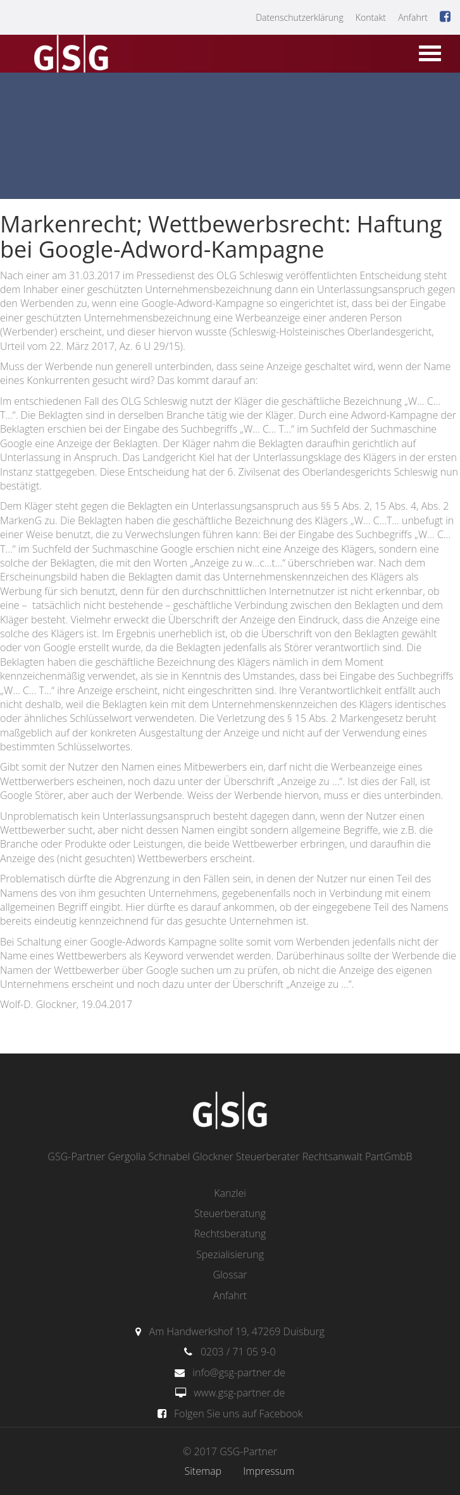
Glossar (230, 1275)
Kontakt (371, 17)
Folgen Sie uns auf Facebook (238, 1413)
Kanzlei (230, 1193)
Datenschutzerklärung (300, 17)
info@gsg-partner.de (238, 1372)
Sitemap (203, 1471)
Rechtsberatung (230, 1233)
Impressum (268, 1471)
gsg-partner (69, 55)
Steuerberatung (230, 1213)
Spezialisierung (230, 1254)
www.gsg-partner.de (239, 1393)
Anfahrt (413, 17)
